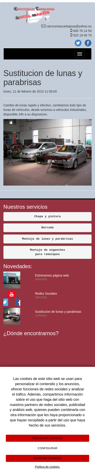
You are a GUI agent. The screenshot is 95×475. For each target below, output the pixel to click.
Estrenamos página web (52, 275)
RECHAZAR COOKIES (47, 438)
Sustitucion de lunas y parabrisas (58, 311)
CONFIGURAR (47, 448)
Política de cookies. (47, 466)
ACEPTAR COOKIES (47, 458)
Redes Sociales (46, 293)
